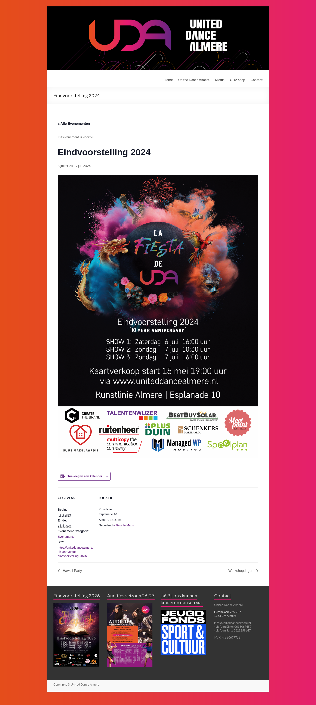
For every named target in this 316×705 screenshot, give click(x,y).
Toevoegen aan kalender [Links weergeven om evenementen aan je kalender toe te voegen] (85, 476)
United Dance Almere (194, 80)
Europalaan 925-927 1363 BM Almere (227, 613)
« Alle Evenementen (74, 123)
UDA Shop (237, 80)
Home (168, 80)
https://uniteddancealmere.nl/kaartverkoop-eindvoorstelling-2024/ (75, 552)
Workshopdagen (241, 571)
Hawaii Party (72, 571)
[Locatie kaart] (162, 517)
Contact (257, 80)
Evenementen (67, 536)
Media (219, 80)
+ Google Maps (124, 525)
